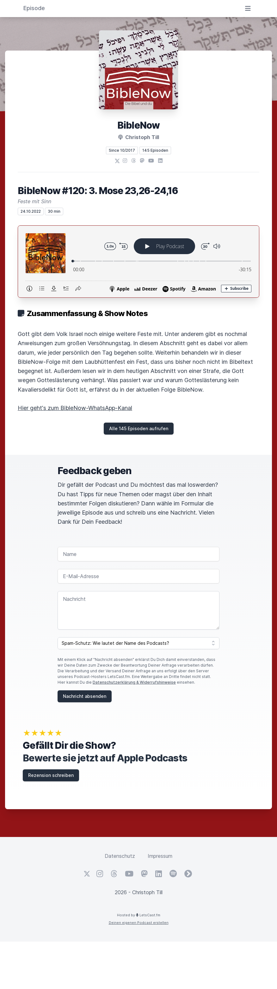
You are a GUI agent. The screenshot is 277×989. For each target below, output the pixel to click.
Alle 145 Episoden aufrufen (138, 428)
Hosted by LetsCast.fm (138, 915)
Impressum (160, 856)
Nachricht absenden (84, 696)
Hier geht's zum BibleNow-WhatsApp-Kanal (75, 408)
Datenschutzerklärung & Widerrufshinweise (134, 682)
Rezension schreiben (51, 775)
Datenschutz (120, 856)
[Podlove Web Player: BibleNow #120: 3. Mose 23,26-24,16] (138, 261)
